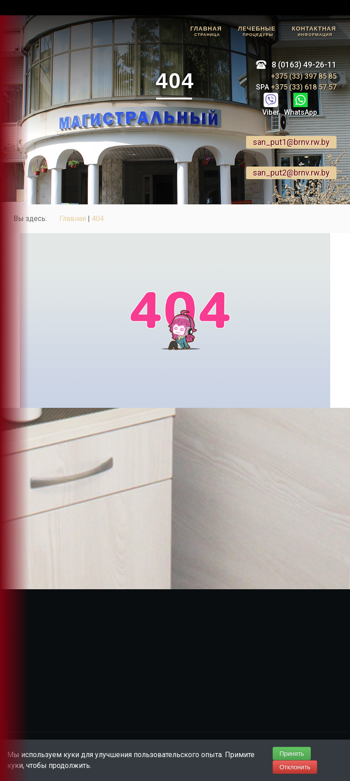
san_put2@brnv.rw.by (291, 172)
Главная (72, 218)
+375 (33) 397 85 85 (304, 76)
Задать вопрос (12, 72)
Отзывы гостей (13, 114)
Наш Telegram (12, 155)
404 (98, 218)
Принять (291, 753)
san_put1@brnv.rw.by (291, 142)
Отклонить (294, 767)
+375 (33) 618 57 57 (303, 87)
